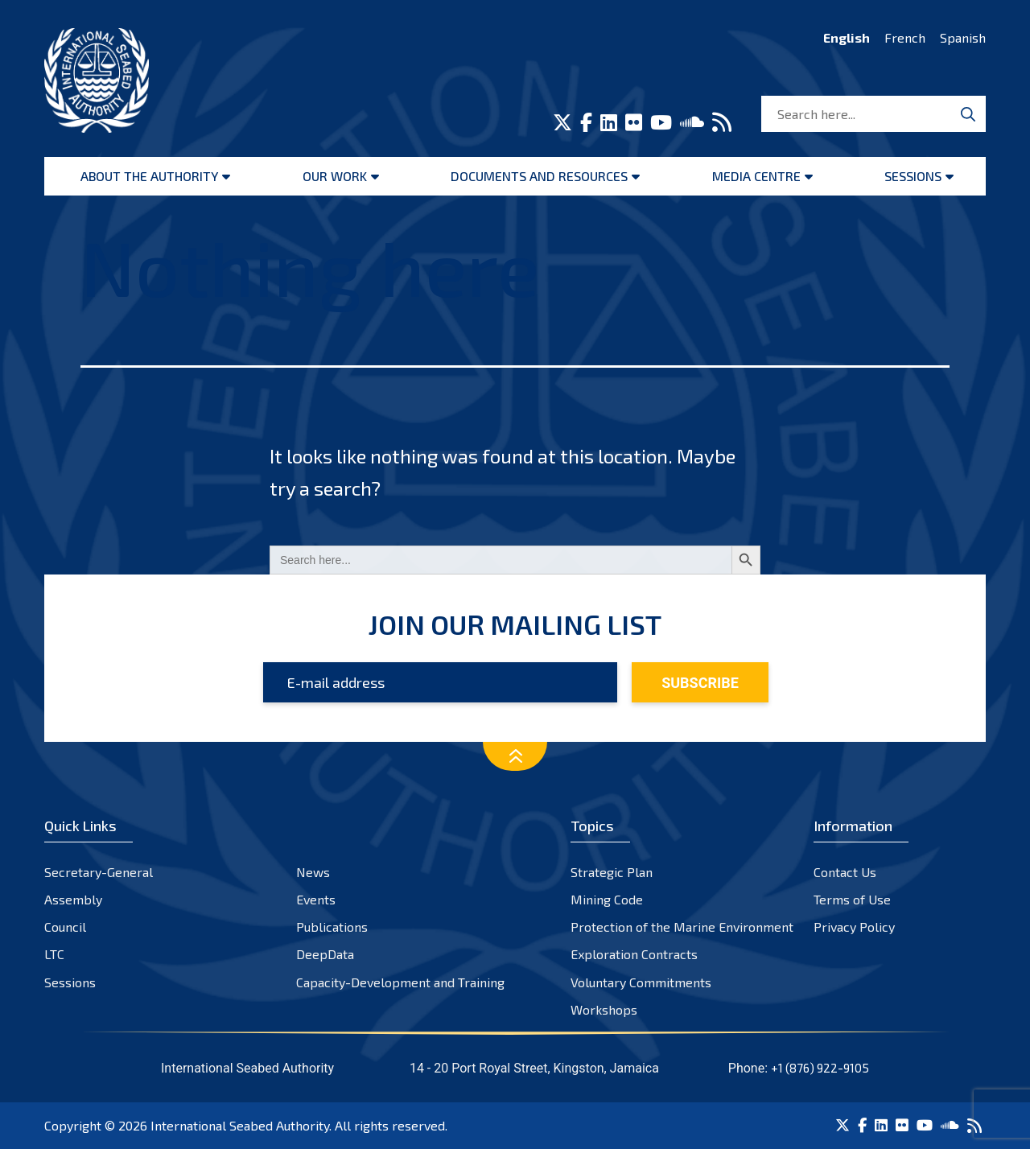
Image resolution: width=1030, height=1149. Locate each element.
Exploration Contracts (634, 954)
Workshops (604, 1009)
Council (65, 926)
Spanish (963, 37)
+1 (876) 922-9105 (820, 1067)
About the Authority (149, 175)
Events (316, 899)
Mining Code (607, 899)
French (904, 37)
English (846, 37)
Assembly (73, 899)
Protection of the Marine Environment (682, 926)
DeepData (325, 954)
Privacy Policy (854, 926)
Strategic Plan (612, 871)
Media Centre (756, 175)
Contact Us (845, 871)
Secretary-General (98, 871)
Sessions (912, 175)
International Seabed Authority (239, 1125)
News (313, 871)
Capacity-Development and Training (400, 982)
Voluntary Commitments (641, 982)
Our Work (335, 175)
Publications (332, 926)
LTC (54, 954)
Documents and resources (539, 175)
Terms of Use (852, 899)
